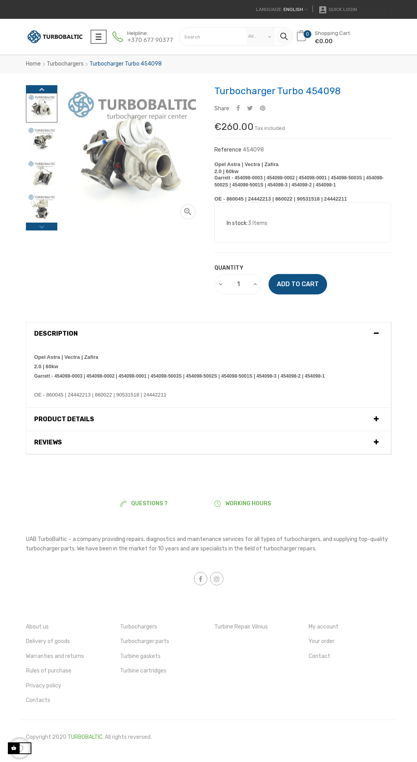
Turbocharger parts (144, 641)
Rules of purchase (48, 670)
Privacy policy (43, 685)
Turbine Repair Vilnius (241, 626)
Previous (41, 226)
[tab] (208, 333)
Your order (322, 641)
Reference (227, 149)
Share (238, 108)
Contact (319, 656)
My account (323, 626)
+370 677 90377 (150, 40)
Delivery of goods (48, 641)
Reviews (48, 442)
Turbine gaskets (140, 656)
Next (41, 89)
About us (37, 626)
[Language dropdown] (282, 9)
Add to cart (298, 284)
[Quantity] (238, 284)
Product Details (64, 419)
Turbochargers (138, 626)
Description (56, 333)
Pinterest (262, 108)
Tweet (250, 108)
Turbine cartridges (143, 670)
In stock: (237, 223)
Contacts (38, 700)
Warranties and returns (55, 656)
